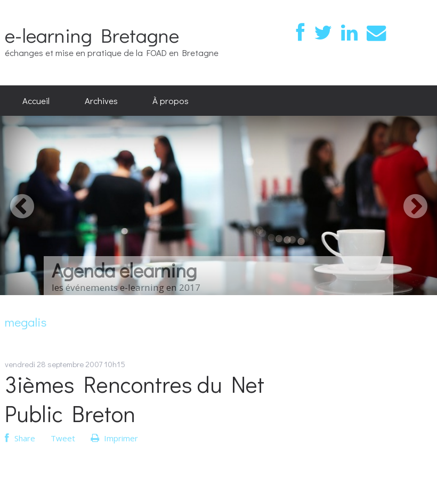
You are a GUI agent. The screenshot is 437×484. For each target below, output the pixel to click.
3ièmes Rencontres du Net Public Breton (134, 398)
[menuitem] (36, 100)
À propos (170, 100)
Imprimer (114, 438)
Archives (101, 100)
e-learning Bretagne (92, 35)
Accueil (36, 100)
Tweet (63, 438)
